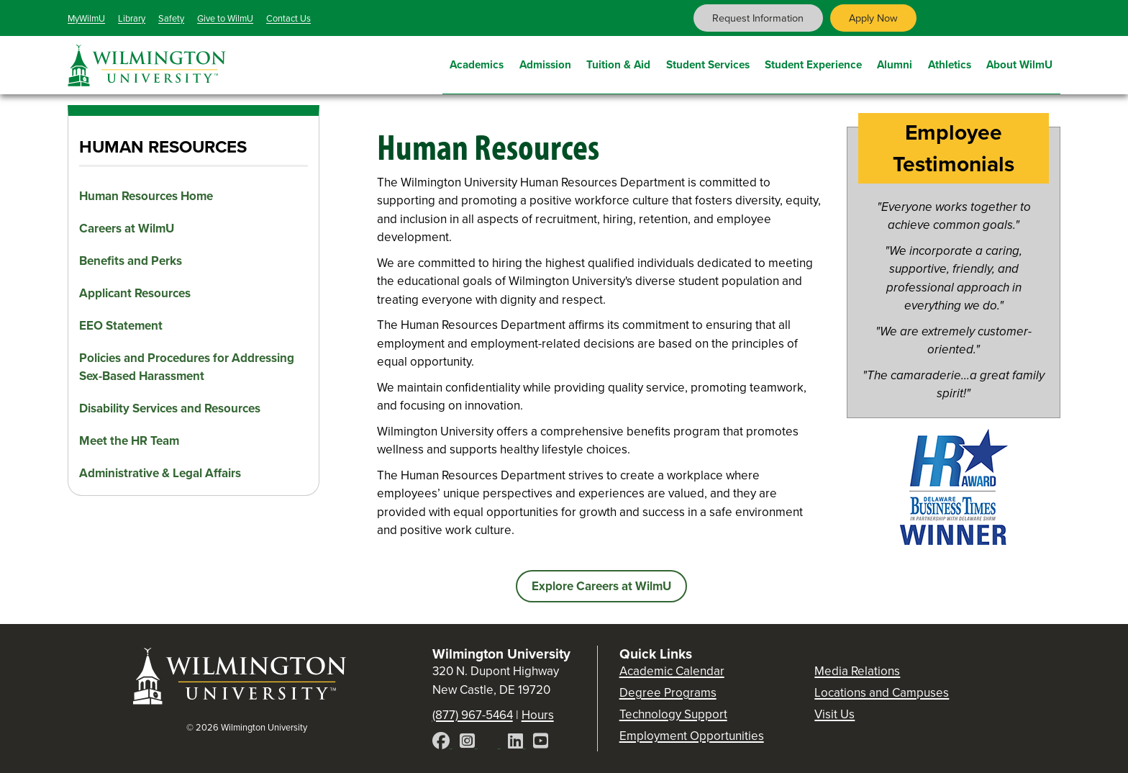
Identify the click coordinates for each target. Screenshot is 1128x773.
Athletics (949, 63)
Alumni (894, 63)
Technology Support (673, 714)
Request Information (758, 18)
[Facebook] (442, 743)
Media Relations (857, 671)
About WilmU (1019, 63)
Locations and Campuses (881, 693)
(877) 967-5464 (472, 715)
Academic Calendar (671, 671)
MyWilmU (86, 18)
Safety (171, 18)
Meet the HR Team (129, 441)
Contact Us (288, 18)
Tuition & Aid (618, 63)
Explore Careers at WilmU (601, 586)
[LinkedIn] (517, 743)
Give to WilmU (225, 18)
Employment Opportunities (691, 736)
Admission (545, 63)
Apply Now (873, 18)
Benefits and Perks (130, 261)
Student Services (708, 63)
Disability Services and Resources (169, 408)
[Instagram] (469, 743)
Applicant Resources (135, 293)
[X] (493, 743)
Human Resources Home (146, 196)
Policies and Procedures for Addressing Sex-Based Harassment (186, 367)
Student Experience (813, 63)
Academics (477, 63)
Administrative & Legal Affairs (160, 473)
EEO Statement (121, 326)
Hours (538, 715)
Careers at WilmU (126, 229)
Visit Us (834, 714)
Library (131, 18)
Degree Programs (668, 693)
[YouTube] (540, 743)
